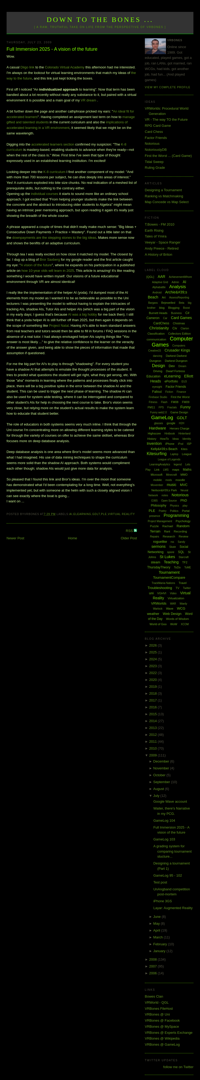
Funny (185, 407)
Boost (186, 307)
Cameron (152, 318)
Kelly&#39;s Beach (164, 449)
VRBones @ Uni (157, 1014)
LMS (166, 469)
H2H (181, 423)
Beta (181, 302)
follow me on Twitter (178, 1067)
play (185, 505)
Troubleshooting (159, 588)
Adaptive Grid (160, 282)
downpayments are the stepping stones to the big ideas (54, 238)
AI (71, 514)
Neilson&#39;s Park (164, 490)
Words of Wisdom (177, 618)
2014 (153, 721)
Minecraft (171, 474)
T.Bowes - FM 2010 (159, 224)
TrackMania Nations (163, 583)
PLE (104, 514)
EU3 (184, 381)
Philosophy (158, 505)
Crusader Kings (177, 350)
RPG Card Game (158, 126)
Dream (182, 366)
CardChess (161, 323)
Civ (175, 328)
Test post (160, 882)
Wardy (183, 603)
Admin (175, 282)
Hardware (157, 428)
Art (164, 297)
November (161, 768)
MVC (184, 485)
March (158, 937)
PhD (183, 500)
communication (156, 339)
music (172, 485)
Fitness (153, 402)
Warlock (158, 608)
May (157, 923)
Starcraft (184, 557)
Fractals (172, 407)
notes (165, 495)
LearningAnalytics (159, 464)
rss (172, 541)
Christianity (159, 328)
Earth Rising (154, 230)
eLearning (82, 514)
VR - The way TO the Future (166, 119)
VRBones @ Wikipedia (162, 1038)
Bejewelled (168, 302)
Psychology (183, 521)
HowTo (164, 438)
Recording (180, 531)
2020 (153, 680)
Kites (184, 449)
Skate (172, 546)
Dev (172, 366)
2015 (153, 714)
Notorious (152, 144)
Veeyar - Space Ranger (162, 242)
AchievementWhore (180, 276)
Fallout (157, 392)
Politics (174, 510)
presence (154, 516)
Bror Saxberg (50, 259)
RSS (130, 531)
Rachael (167, 526)
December (161, 761)
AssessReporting (179, 297)
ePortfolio (171, 381)
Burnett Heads (158, 313)
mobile (157, 479)
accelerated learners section (52, 144)
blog (162, 307)
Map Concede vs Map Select (167, 202)
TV (177, 588)
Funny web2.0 (158, 412)
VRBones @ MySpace (162, 1026)
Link (156, 469)
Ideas (175, 438)
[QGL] (150, 276)
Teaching (171, 562)
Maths (187, 469)
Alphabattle (159, 287)
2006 (153, 973)
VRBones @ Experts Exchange (169, 1033)
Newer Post (15, 538)
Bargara (153, 302)
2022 (153, 673)
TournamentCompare (169, 577)
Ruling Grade (155, 168)
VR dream (88, 100)
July (156, 796)
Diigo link (28, 67)
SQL (181, 552)
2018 (153, 693)
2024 (153, 659)
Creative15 (154, 350)
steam (155, 562)
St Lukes (167, 556)
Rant (167, 531)
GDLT (96, 514)
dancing (157, 355)
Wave (169, 608)
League (187, 454)
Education (153, 376)
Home (72, 538)
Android (157, 292)
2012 (153, 735)
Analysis (177, 286)
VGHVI (161, 593)
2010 (153, 748)
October (159, 775)
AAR (161, 276)
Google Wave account (170, 801)
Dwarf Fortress (175, 371)
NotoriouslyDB (156, 150)
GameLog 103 (164, 839)
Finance (181, 391)
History (151, 438)
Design (158, 365)
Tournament (169, 572)
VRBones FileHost (159, 1009)
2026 (153, 645)
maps (175, 469)
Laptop (174, 454)
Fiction (169, 391)
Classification (156, 333)
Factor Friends (156, 138)
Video (173, 593)
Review (183, 536)
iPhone (169, 443)
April (157, 930)
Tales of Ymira (155, 236)
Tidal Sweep (154, 162)
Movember (157, 485)
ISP (189, 443)
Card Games (181, 318)
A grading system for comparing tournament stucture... (172, 851)
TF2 (185, 562)
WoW (173, 624)
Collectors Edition (179, 333)
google (170, 423)
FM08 (174, 402)
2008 (153, 959)
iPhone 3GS (162, 901)
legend (178, 464)
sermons (158, 546)
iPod (180, 443)
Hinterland (184, 433)
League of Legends (169, 459)
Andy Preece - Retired (162, 248)
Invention (154, 443)
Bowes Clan (154, 996)
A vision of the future (36, 265)
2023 (153, 666)
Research (169, 536)
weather (153, 614)
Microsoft (157, 474)
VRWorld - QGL (157, 1002)
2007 (153, 966)
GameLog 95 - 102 (167, 875)
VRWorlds (158, 603)
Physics (174, 505)
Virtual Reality (121, 514)
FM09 (185, 402)
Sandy (181, 541)
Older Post (129, 538)
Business (176, 313)
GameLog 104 (164, 820)
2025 (153, 652)
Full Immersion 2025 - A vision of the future (52, 49)
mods (168, 480)
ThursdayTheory (158, 567)
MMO (184, 474)
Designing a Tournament (163, 190)
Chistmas (179, 323)
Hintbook (169, 433)
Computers (178, 345)
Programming (176, 515)
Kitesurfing (157, 453)
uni (151, 593)
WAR (173, 603)
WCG (181, 608)
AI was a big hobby (82, 314)
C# (187, 313)
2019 (153, 687)
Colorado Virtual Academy (64, 67)
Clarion (185, 328)
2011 (153, 742)
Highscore (154, 433)
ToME (187, 567)
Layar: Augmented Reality (173, 908)
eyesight (157, 386)
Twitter (187, 588)
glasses (158, 423)
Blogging (173, 307)
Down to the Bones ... (100, 20)
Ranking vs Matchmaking (164, 196)
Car (165, 318)
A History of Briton (158, 254)
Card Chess (154, 132)
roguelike (160, 542)
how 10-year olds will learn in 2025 (47, 271)
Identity (186, 438)
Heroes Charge (179, 428)
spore (170, 552)
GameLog (162, 417)
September (162, 782)
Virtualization (176, 598)
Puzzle (154, 526)
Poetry (162, 510)
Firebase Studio (158, 397)
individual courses (44, 194)
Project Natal (59, 326)
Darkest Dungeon (176, 360)
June (157, 917)
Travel (183, 583)
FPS (161, 407)
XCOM (185, 624)
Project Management (160, 521)
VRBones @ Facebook (162, 1020)
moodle (180, 479)
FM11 (151, 407)
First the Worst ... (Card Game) (168, 156)
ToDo (177, 567)
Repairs (154, 536)
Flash (164, 402)
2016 (153, 707)
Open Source (169, 500)
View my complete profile (168, 87)
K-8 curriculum (54, 172)
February (160, 944)
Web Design (172, 614)
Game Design (179, 412)
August (159, 789)
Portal (186, 510)
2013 (153, 728)
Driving (157, 371)
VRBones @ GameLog (162, 1044)
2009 (153, 755)
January (159, 951)
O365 (154, 500)
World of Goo (158, 624)
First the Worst (180, 397)
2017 (153, 700)
